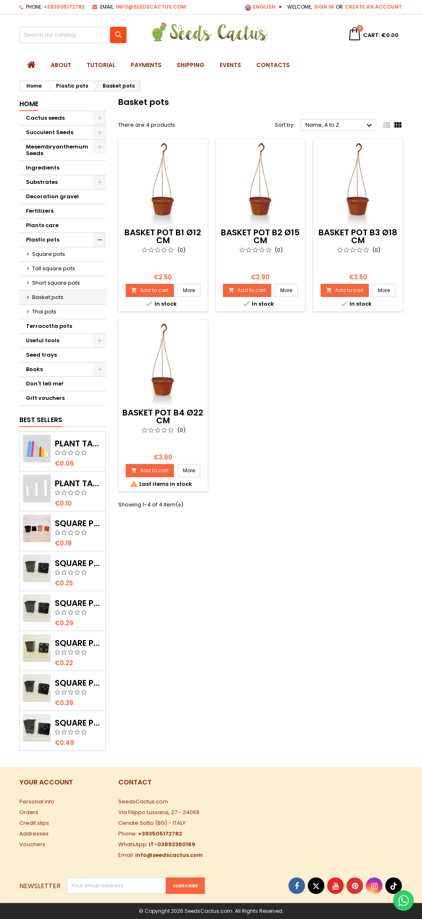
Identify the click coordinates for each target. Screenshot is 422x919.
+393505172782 (64, 6)
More (191, 290)
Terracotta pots (49, 326)
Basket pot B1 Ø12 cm (162, 236)
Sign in (324, 6)
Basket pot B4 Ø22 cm (162, 416)
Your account (46, 782)
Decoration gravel (52, 196)
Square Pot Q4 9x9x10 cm (78, 683)
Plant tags (78, 443)
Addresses (34, 834)
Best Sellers (40, 420)
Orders (28, 812)
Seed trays (41, 355)
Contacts (273, 65)
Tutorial (101, 65)
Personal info (36, 801)
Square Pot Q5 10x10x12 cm (78, 722)
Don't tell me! (44, 384)
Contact (135, 782)
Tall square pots (53, 268)
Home (28, 104)
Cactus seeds (45, 118)
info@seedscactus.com (151, 6)
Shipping (190, 65)
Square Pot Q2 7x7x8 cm (78, 563)
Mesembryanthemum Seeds (57, 150)
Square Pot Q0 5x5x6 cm (78, 523)
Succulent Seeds (49, 132)
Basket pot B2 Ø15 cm (260, 236)
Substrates (42, 182)
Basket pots (47, 297)
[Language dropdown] (264, 7)
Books (34, 369)
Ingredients (42, 168)
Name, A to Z (339, 125)
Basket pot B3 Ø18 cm (358, 236)
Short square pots (56, 283)
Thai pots (44, 312)
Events (230, 65)
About (61, 65)
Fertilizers (40, 211)
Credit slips (34, 823)
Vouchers (32, 844)
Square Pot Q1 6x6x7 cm (78, 643)
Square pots (48, 254)
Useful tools (42, 340)
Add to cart (150, 290)
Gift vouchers (45, 398)
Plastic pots (42, 240)
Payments (146, 65)
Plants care (42, 225)
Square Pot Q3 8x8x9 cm (78, 603)
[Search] (73, 35)
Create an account (373, 6)
